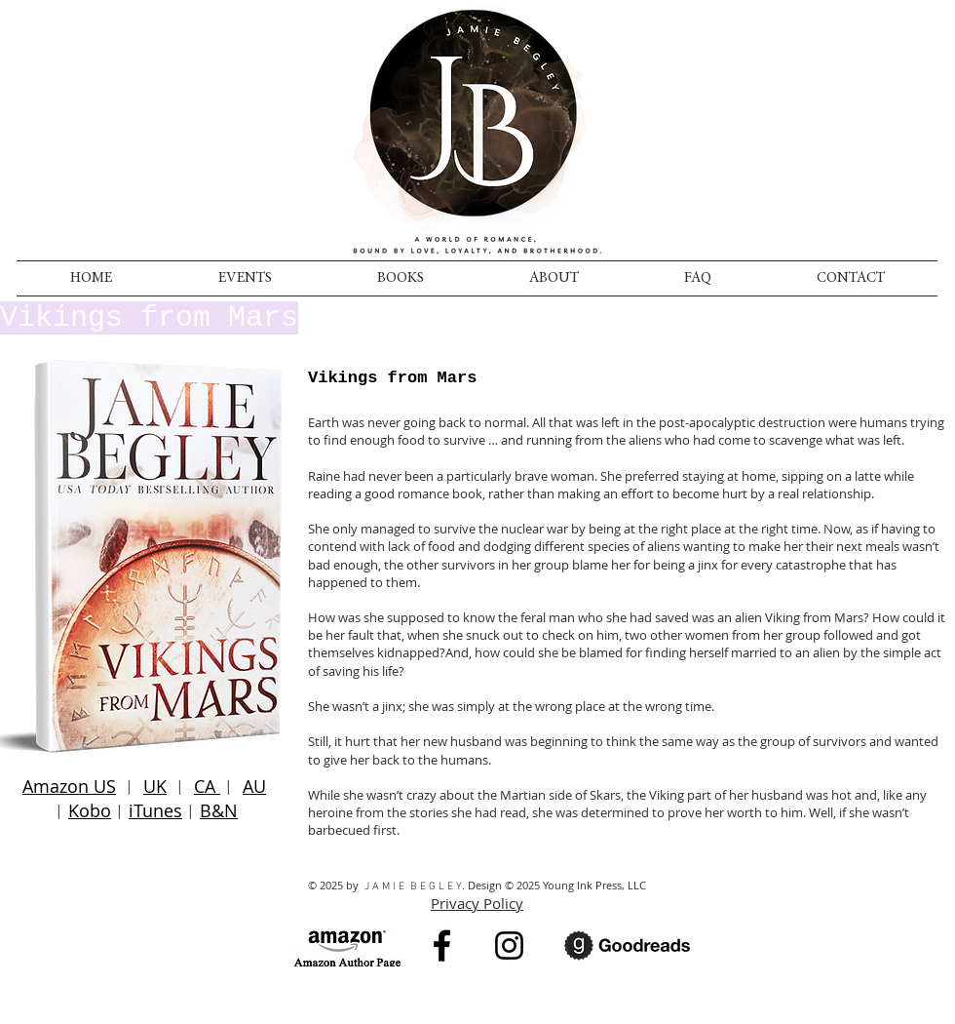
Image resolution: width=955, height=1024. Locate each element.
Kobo (89, 810)
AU (254, 786)
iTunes (155, 810)
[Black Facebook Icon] (442, 945)
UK (155, 786)
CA (207, 786)
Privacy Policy (477, 903)
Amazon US (69, 786)
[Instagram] (509, 945)
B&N (219, 810)
